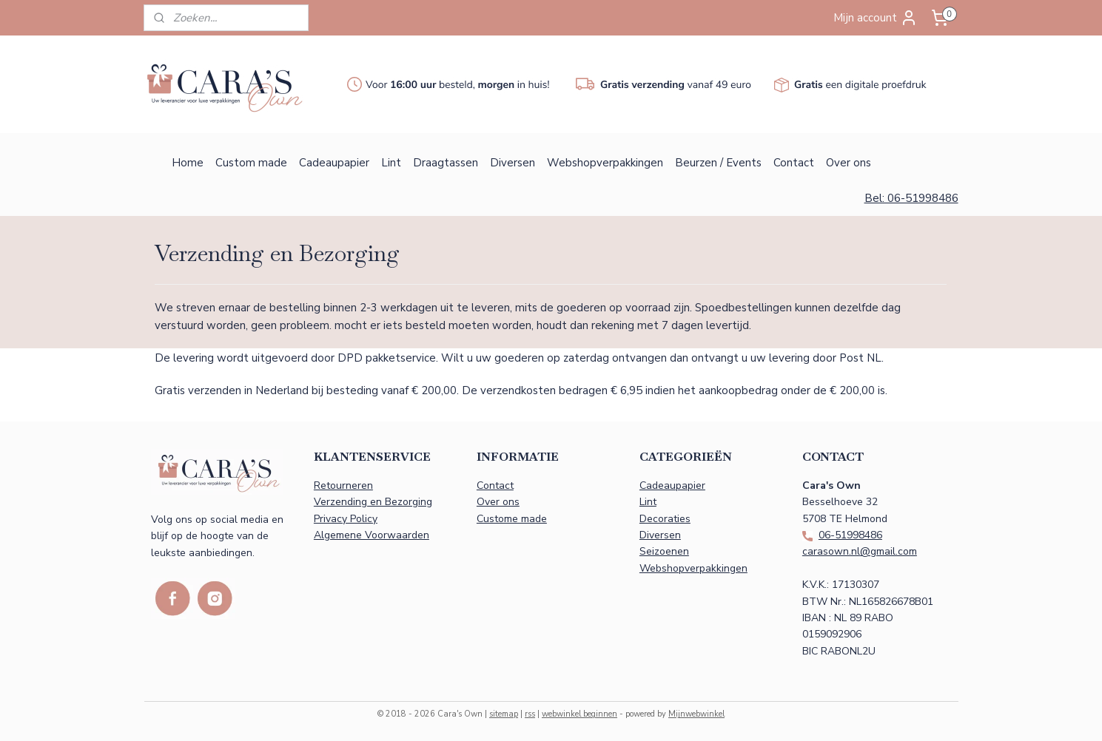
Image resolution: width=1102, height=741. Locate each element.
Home (188, 162)
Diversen (512, 162)
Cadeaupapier (334, 162)
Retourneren (343, 485)
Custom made (251, 162)
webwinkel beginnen (579, 714)
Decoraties (665, 519)
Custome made (512, 519)
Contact (793, 162)
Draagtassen (445, 162)
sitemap (503, 714)
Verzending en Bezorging (373, 502)
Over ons (848, 162)
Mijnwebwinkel (696, 714)
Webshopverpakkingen (605, 162)
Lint (391, 162)
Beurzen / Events (718, 162)
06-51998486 (850, 535)
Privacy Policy (345, 519)
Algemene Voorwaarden (371, 535)
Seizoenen (664, 551)
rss (530, 714)
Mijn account (875, 18)
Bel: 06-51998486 (911, 198)
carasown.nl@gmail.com (859, 551)
